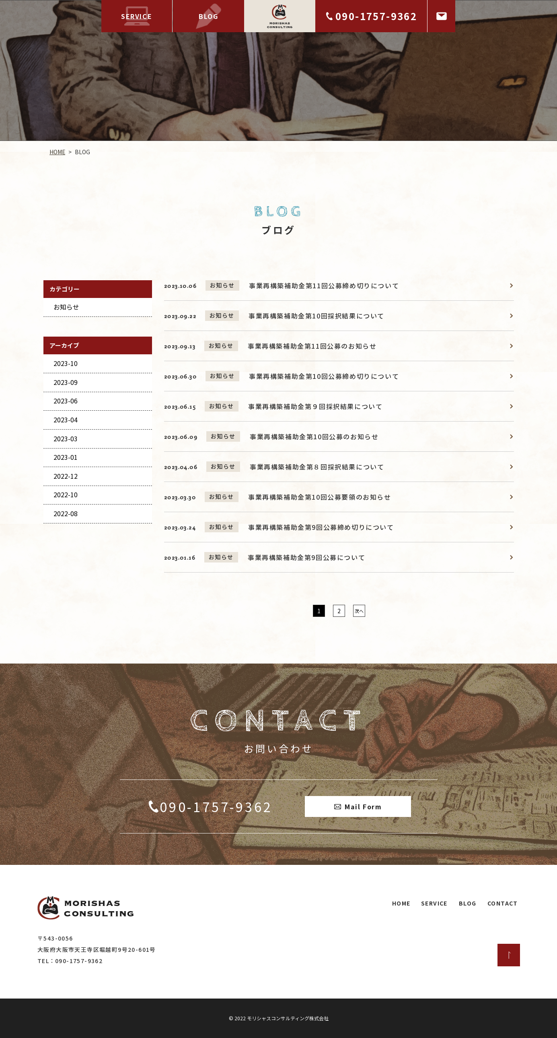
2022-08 (65, 513)
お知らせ (66, 307)
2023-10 (65, 363)
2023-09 (65, 382)
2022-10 (65, 494)
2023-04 (65, 419)
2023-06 (65, 400)
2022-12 (65, 476)
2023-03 (65, 438)
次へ (358, 610)
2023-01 (65, 457)
